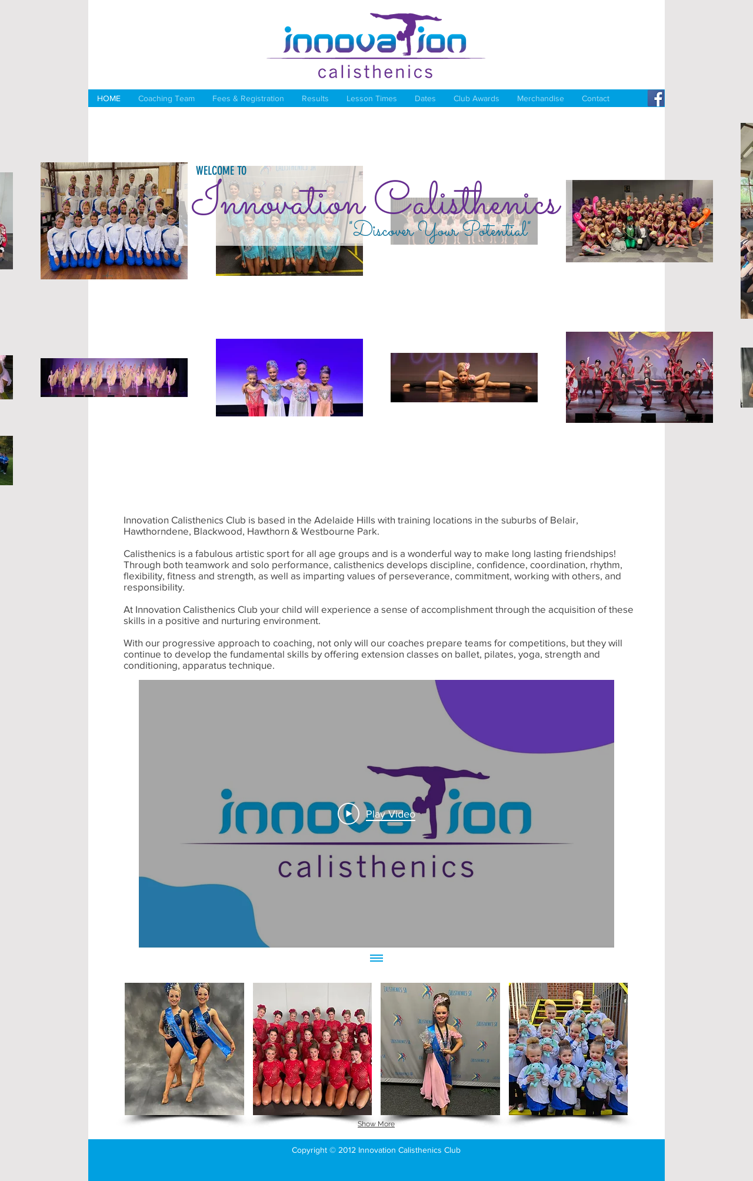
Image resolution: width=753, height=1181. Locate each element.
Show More (376, 1124)
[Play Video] (376, 813)
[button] (184, 1049)
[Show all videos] (376, 959)
